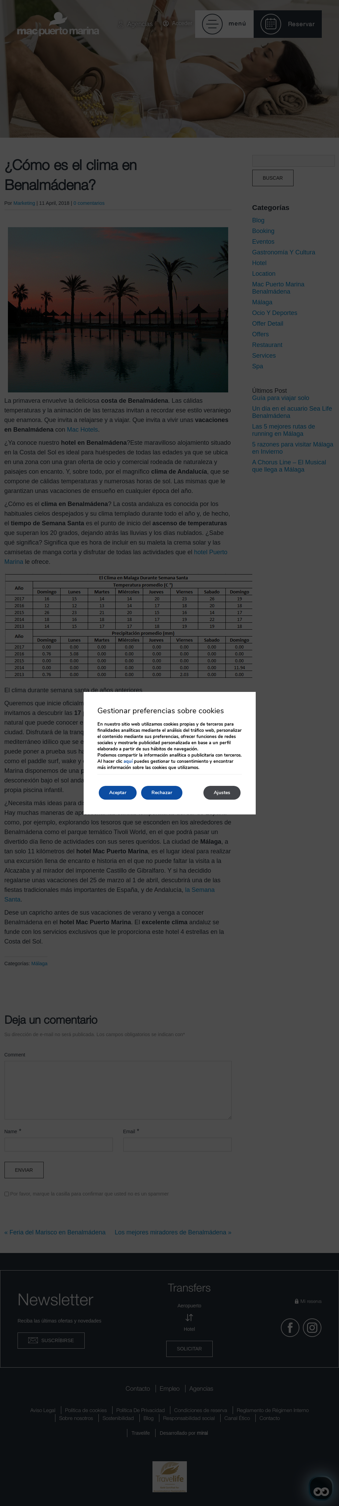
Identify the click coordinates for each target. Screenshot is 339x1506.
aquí (128, 761)
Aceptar (117, 792)
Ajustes (222, 792)
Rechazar (161, 792)
